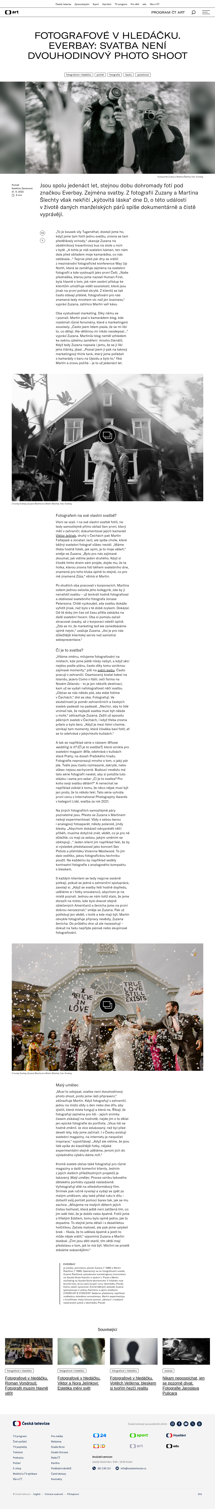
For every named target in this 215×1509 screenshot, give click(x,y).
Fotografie (114, 74)
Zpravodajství (82, 4)
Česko (128, 74)
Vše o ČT (154, 4)
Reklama (56, 1441)
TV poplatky (20, 1447)
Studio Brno (58, 1447)
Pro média (57, 1436)
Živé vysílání (20, 1441)
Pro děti (135, 4)
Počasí (16, 1463)
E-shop (17, 1468)
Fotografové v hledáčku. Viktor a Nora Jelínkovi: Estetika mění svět (79, 1383)
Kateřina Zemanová (22, 188)
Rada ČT (55, 1457)
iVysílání (106, 4)
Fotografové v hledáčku (78, 74)
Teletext (18, 1452)
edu (144, 4)
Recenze (168, 1370)
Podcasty (18, 1457)
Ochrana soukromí (54, 1494)
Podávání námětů (61, 1468)
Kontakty (56, 1479)
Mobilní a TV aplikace (25, 1473)
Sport (96, 4)
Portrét (100, 74)
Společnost (143, 74)
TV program (121, 4)
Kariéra (55, 1463)
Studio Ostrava (59, 1452)
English (36, 1494)
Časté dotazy (58, 1473)
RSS (200, 1494)
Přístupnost (73, 1494)
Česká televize (63, 4)
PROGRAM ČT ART (168, 12)
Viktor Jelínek (66, 535)
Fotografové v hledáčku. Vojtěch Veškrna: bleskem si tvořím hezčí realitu (133, 1383)
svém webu (106, 670)
